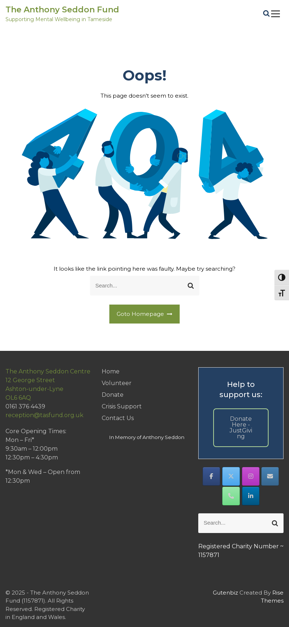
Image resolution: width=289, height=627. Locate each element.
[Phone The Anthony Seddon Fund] (231, 496)
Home (111, 371)
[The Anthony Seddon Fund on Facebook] (211, 476)
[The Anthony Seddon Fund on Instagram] (250, 476)
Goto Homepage (145, 313)
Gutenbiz (226, 592)
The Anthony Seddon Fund (62, 10)
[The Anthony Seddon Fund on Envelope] (270, 476)
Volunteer (117, 383)
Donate (113, 394)
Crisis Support (122, 406)
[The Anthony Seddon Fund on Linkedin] (250, 496)
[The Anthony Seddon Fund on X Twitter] (231, 476)
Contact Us (118, 418)
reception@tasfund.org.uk (44, 415)
